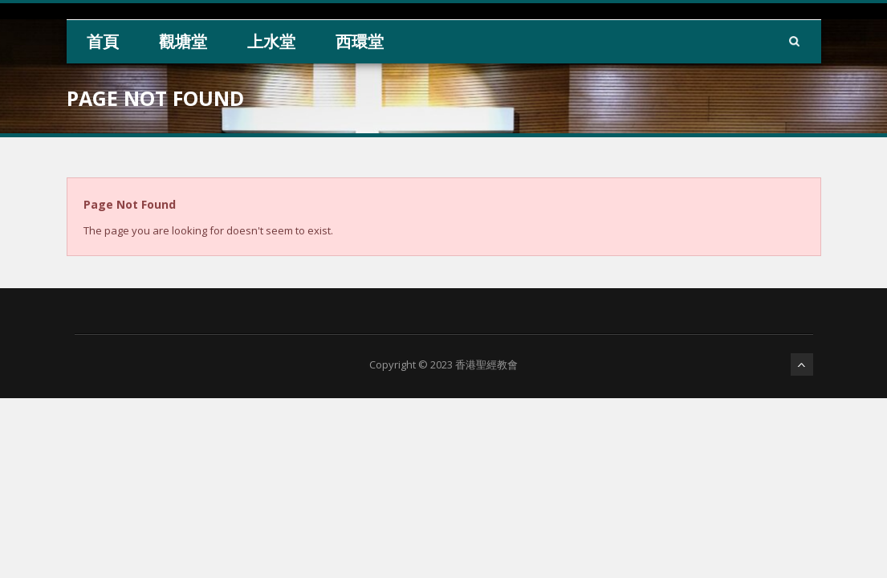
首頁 (103, 41)
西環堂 (360, 41)
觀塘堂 (183, 41)
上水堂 (271, 41)
